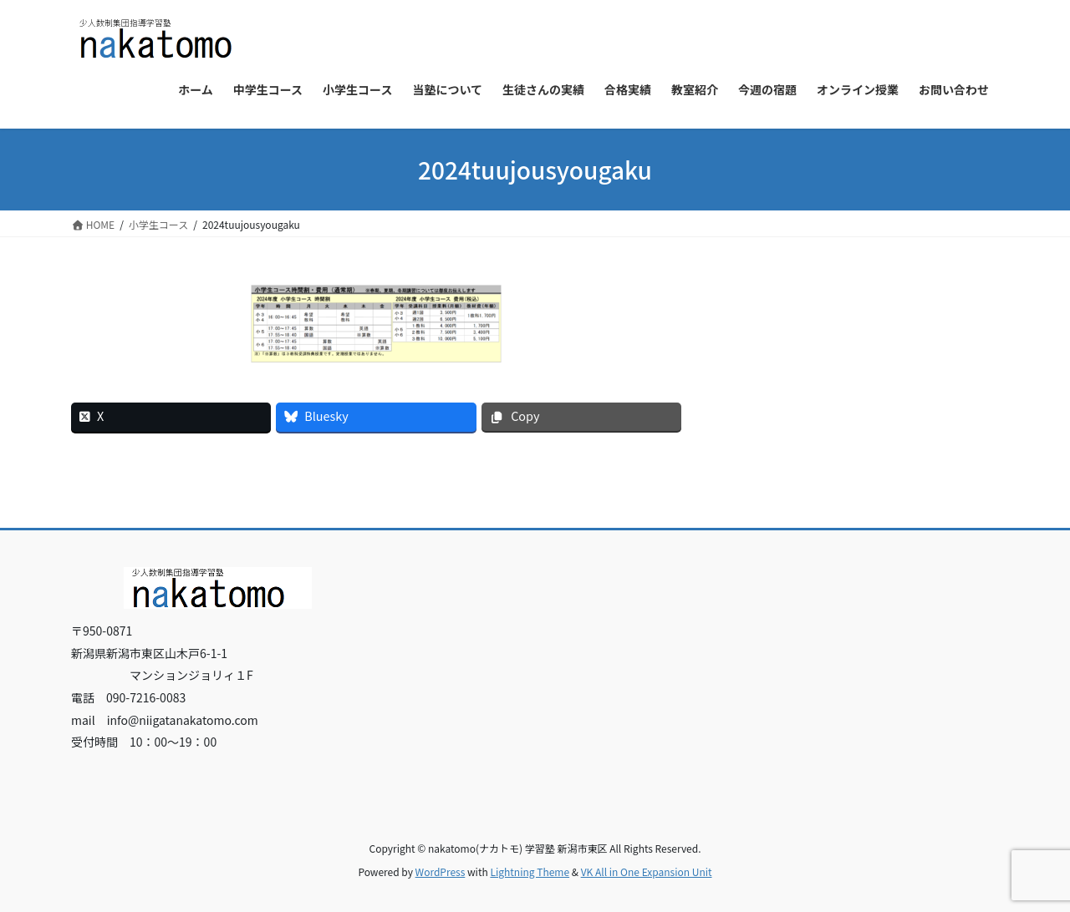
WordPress (440, 871)
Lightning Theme (529, 871)
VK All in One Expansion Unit (646, 871)
